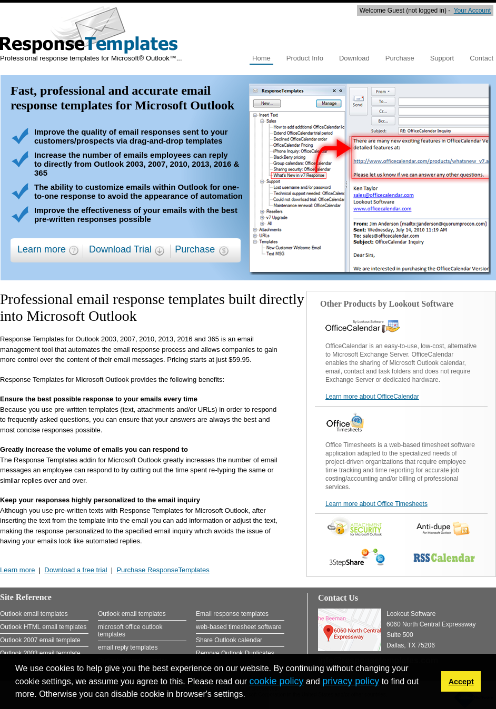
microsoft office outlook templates (130, 630)
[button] (249, 695)
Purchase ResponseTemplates (162, 570)
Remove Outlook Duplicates (235, 653)
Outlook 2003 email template (40, 653)
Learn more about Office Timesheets (376, 504)
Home (261, 58)
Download (354, 58)
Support (442, 58)
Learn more (41, 249)
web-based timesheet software (239, 627)
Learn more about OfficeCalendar (372, 396)
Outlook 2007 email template (40, 640)
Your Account (472, 10)
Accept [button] (461, 681)
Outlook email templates (34, 613)
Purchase (399, 58)
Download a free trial (75, 570)
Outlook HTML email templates (43, 627)
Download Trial (120, 249)
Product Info (304, 58)
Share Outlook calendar (229, 640)
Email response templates (232, 613)
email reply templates (127, 647)
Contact (481, 58)
